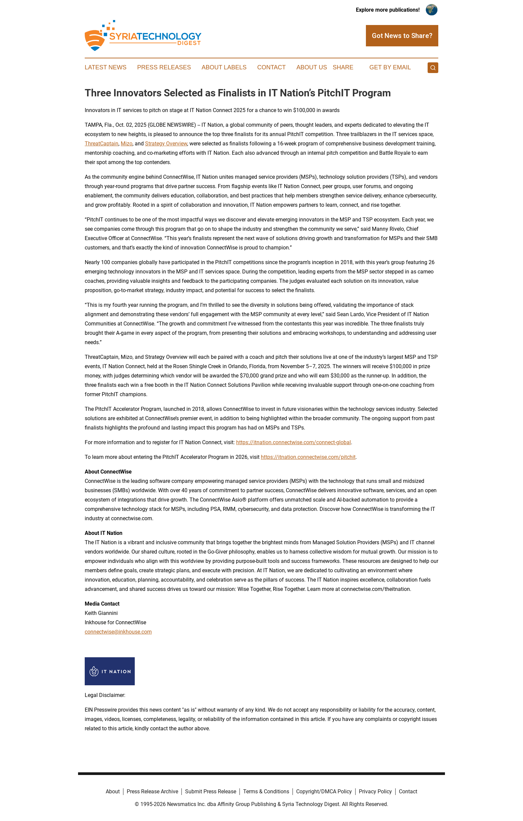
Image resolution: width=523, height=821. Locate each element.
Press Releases (164, 67)
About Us (312, 67)
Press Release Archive (152, 791)
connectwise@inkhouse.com (118, 632)
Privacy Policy (375, 791)
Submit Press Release (210, 791)
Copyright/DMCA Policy (324, 791)
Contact (271, 67)
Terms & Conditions (266, 791)
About (113, 791)
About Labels (223, 67)
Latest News (105, 67)
